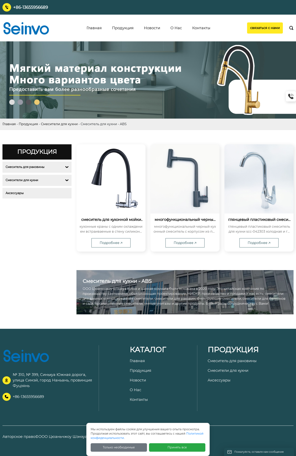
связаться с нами (265, 28)
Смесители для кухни (59, 124)
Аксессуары (15, 193)
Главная (9, 124)
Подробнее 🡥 (111, 243)
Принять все (177, 447)
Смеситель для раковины (25, 167)
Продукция (28, 124)
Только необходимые (119, 447)
